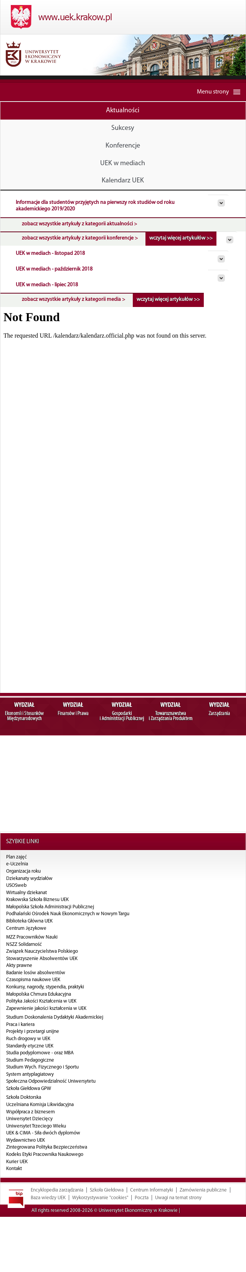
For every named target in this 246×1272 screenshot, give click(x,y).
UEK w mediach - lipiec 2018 (47, 285)
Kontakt (14, 1168)
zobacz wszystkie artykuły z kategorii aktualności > (79, 224)
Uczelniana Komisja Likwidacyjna (40, 1104)
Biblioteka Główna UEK (29, 921)
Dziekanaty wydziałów (29, 878)
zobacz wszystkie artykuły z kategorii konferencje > (80, 238)
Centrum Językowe (26, 928)
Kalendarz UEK (123, 180)
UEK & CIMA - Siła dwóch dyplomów (43, 1133)
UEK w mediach (122, 163)
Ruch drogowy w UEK (28, 1038)
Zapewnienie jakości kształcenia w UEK (46, 1008)
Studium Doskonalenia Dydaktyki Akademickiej (54, 1017)
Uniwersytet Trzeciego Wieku (36, 1126)
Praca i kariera (20, 1024)
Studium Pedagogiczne (30, 1060)
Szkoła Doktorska (23, 1097)
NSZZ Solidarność (24, 944)
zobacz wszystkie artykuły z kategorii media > (73, 299)
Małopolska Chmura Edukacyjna (38, 994)
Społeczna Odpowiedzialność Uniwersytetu (51, 1081)
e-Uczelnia (17, 864)
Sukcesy (122, 128)
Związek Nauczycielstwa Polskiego (42, 951)
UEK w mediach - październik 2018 (54, 269)
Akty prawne (19, 965)
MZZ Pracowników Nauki (32, 937)
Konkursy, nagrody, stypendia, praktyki (45, 987)
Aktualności (122, 110)
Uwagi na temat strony (178, 1212)
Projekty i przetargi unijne (32, 1031)
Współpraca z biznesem (30, 1112)
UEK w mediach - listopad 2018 (50, 253)
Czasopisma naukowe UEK (33, 979)
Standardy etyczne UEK (29, 1046)
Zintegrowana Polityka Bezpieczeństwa (46, 1147)
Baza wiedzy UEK (48, 1212)
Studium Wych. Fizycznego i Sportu (42, 1067)
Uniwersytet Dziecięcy (29, 1118)
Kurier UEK (17, 1161)
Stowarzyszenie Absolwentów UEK (42, 958)
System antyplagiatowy (30, 1074)
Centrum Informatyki (151, 1205)
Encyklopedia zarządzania (57, 1205)
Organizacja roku (23, 871)
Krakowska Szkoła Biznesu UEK (37, 899)
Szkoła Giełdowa (107, 1205)
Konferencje (123, 145)
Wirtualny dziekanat (26, 892)
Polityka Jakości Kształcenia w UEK (41, 1001)
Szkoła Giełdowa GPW (28, 1088)
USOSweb (16, 885)
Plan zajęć (16, 857)
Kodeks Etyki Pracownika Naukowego (44, 1154)
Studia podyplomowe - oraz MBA (40, 1052)
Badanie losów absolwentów (35, 972)
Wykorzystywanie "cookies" (100, 1212)
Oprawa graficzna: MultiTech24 (213, 1225)
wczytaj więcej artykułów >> (181, 238)
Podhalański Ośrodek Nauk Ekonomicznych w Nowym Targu (67, 913)
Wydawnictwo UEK (25, 1140)
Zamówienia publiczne (203, 1205)
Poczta (142, 1212)
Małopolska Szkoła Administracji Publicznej (50, 906)
